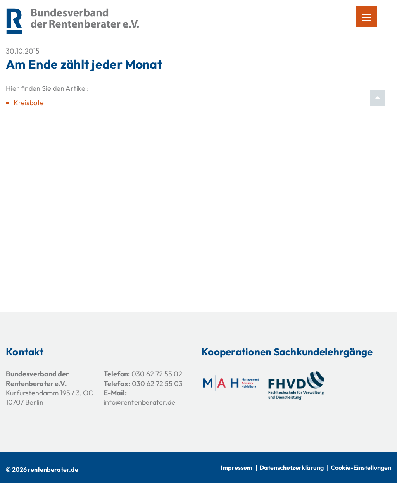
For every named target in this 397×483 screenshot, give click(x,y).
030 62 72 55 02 (156, 373)
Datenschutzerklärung (291, 467)
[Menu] (366, 16)
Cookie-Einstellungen (361, 467)
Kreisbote (29, 102)
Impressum (236, 467)
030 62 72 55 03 (157, 383)
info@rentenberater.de (139, 402)
